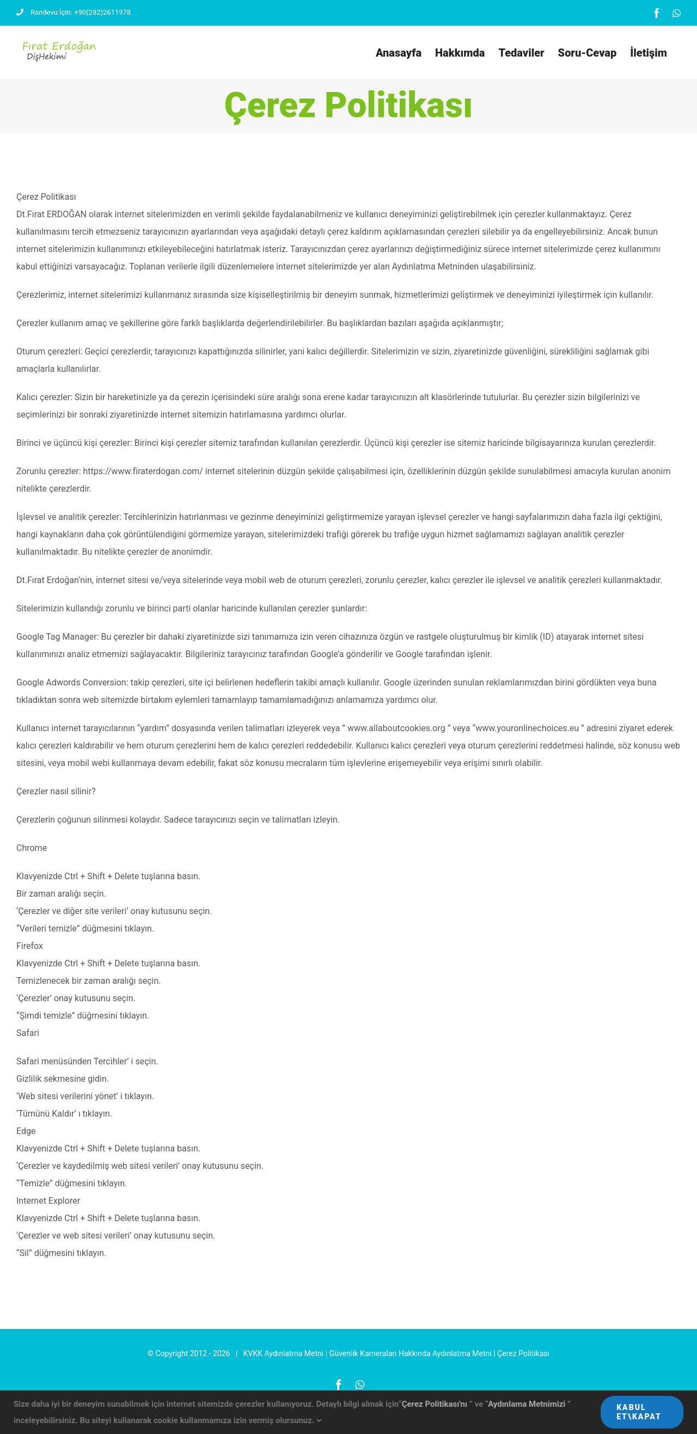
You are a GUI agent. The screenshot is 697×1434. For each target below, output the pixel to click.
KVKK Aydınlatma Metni (283, 1375)
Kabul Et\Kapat (639, 1412)
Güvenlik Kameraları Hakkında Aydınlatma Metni (410, 1375)
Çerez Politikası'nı (435, 1404)
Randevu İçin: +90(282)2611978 (73, 12)
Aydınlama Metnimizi (527, 1404)
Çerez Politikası (523, 1375)
